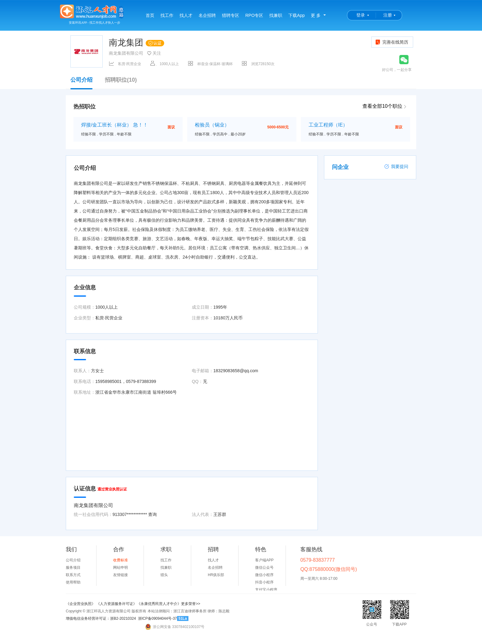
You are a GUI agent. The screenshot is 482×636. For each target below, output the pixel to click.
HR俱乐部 (216, 575)
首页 (150, 15)
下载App (296, 15)
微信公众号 (264, 567)
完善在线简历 (391, 42)
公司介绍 (81, 83)
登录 (360, 15)
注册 (387, 15)
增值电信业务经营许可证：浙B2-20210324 (101, 618)
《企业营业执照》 (81, 604)
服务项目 (73, 567)
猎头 (164, 575)
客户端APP (264, 560)
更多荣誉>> (190, 604)
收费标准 (120, 560)
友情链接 (120, 575)
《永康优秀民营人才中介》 (159, 604)
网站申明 (120, 567)
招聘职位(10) (121, 80)
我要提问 (396, 166)
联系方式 (73, 575)
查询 (152, 514)
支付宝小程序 (266, 589)
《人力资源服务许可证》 (116, 604)
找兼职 (275, 15)
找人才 (186, 15)
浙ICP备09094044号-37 (157, 618)
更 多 (316, 15)
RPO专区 (254, 15)
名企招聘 (207, 15)
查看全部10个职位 (382, 106)
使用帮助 (73, 582)
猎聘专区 (230, 15)
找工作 (166, 15)
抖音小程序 (264, 582)
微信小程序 (264, 575)
